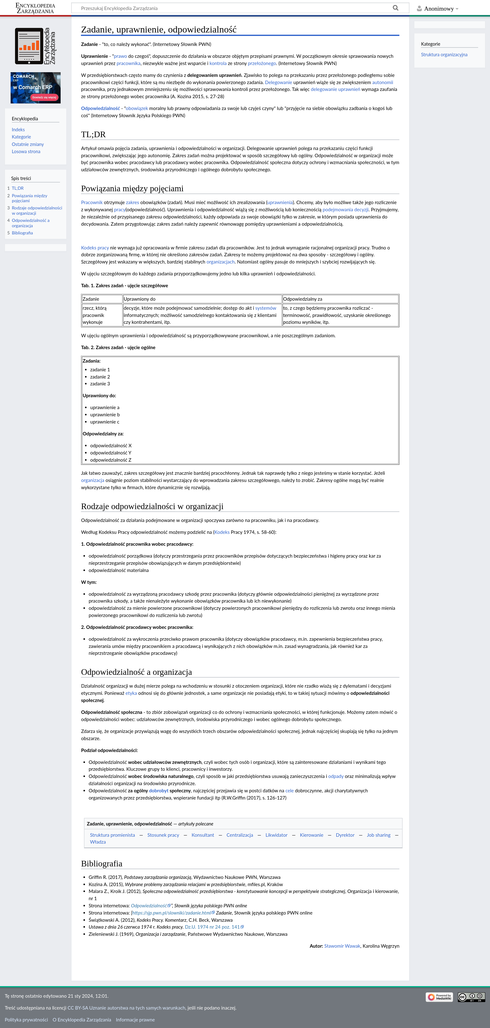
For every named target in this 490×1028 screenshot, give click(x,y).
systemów (265, 308)
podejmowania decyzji (345, 209)
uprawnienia (279, 202)
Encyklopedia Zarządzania (35, 8)
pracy (120, 209)
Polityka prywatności (26, 1019)
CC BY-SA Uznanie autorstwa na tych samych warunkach (126, 1007)
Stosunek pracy (163, 835)
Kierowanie (311, 835)
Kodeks (222, 532)
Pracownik (91, 202)
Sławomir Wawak (342, 946)
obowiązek (137, 108)
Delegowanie (278, 82)
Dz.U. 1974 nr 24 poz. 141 (212, 927)
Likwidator (277, 835)
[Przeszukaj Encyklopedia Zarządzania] (240, 8)
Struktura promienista (112, 835)
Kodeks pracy (95, 247)
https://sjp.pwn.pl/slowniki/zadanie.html (171, 912)
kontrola (218, 63)
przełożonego (262, 63)
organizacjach (221, 261)
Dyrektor (345, 835)
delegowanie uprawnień (335, 89)
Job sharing (378, 835)
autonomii (382, 82)
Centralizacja (240, 835)
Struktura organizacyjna (444, 54)
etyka (131, 693)
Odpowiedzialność (100, 108)
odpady (335, 776)
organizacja (92, 480)
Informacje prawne (135, 1019)
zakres (132, 202)
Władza (98, 842)
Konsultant (203, 835)
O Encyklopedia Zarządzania (82, 1019)
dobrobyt (158, 790)
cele (289, 790)
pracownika (128, 63)
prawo (120, 56)
